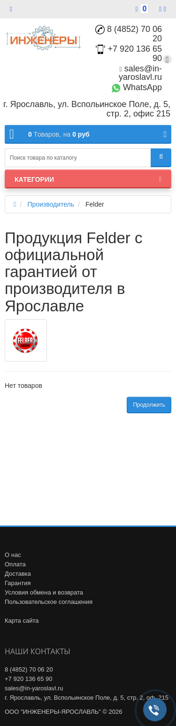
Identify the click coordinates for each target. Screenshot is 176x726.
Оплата (15, 564)
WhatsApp (136, 87)
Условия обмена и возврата (44, 592)
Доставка (18, 573)
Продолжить (149, 405)
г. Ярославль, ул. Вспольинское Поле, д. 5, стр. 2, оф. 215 (86, 697)
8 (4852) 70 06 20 (128, 33)
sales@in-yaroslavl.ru (140, 73)
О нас (13, 554)
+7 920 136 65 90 (29, 678)
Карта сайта (21, 620)
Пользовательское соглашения (48, 601)
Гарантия (18, 583)
